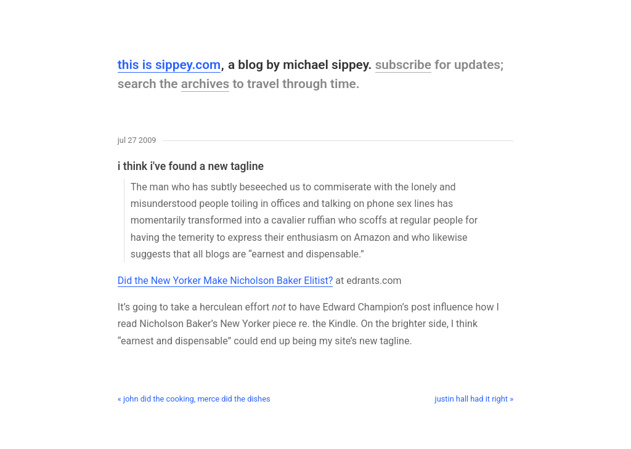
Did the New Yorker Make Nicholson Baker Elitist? (225, 280)
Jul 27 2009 (137, 141)
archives (205, 83)
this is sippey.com (169, 64)
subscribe (403, 64)
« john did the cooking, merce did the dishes (194, 398)
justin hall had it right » (474, 398)
